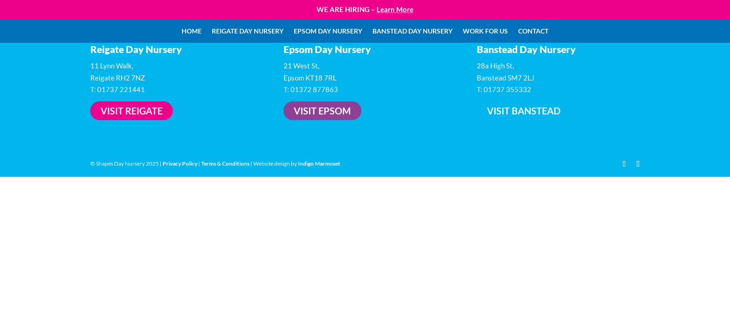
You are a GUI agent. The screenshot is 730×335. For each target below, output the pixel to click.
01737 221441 (121, 89)
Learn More (395, 9)
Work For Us (485, 31)
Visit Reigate (131, 110)
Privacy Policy (179, 163)
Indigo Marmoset (319, 163)
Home (192, 31)
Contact (533, 31)
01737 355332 (507, 89)
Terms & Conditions (225, 163)
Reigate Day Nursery (248, 31)
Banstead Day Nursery (412, 31)
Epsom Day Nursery (328, 31)
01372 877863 (314, 89)
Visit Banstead (524, 110)
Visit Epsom (322, 110)
